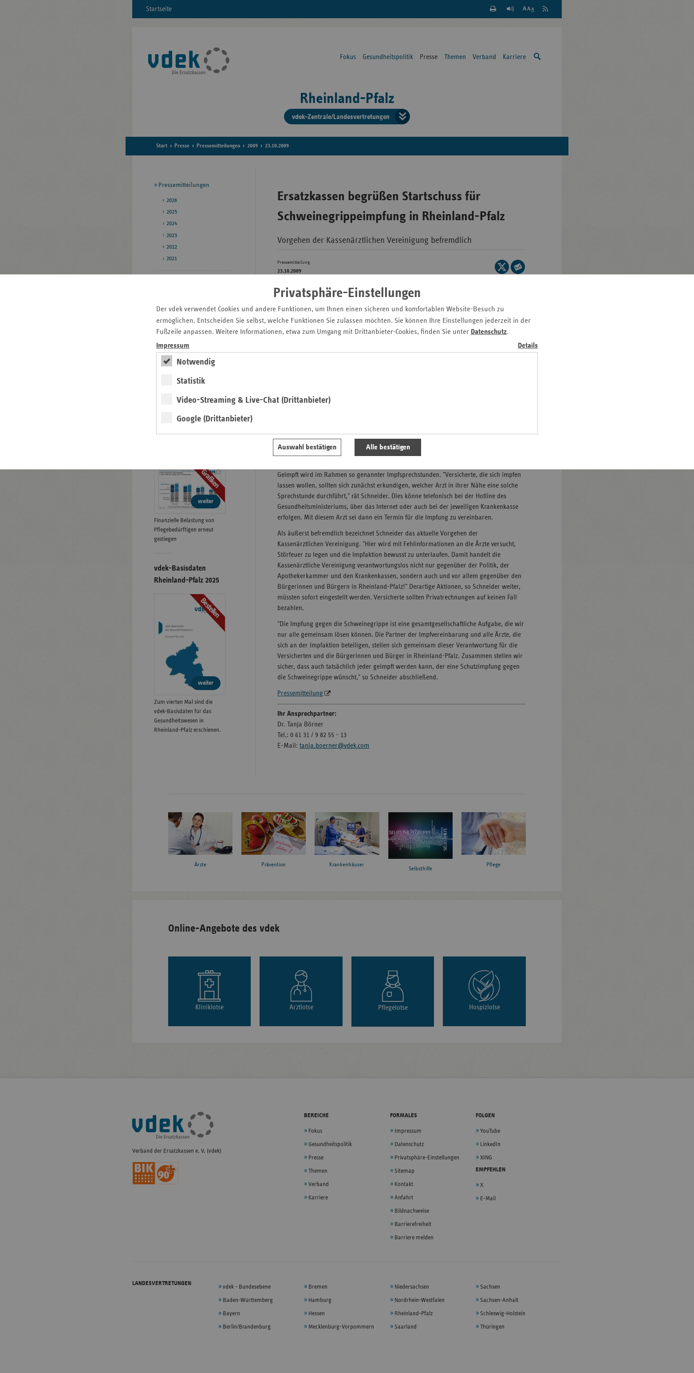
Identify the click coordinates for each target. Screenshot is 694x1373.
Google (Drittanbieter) (214, 418)
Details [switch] (528, 345)
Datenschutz (489, 332)
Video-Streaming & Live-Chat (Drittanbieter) (254, 400)
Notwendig (196, 361)
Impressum (172, 345)
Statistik (191, 381)
